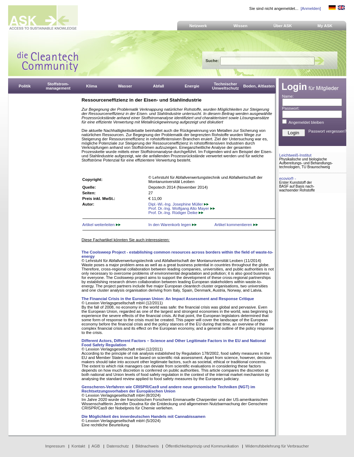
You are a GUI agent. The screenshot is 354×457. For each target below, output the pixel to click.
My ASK (325, 26)
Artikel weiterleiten (101, 225)
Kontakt (78, 446)
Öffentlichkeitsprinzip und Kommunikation (201, 446)
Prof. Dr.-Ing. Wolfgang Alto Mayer (181, 208)
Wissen (241, 26)
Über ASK (282, 26)
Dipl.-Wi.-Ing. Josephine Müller (178, 204)
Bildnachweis (147, 446)
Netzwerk (198, 26)
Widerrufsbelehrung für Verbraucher (277, 446)
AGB (96, 446)
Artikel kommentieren (236, 225)
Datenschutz (117, 446)
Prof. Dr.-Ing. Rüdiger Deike (175, 213)
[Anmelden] (310, 8)
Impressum (55, 446)
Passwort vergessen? (328, 131)
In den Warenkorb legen (172, 225)
